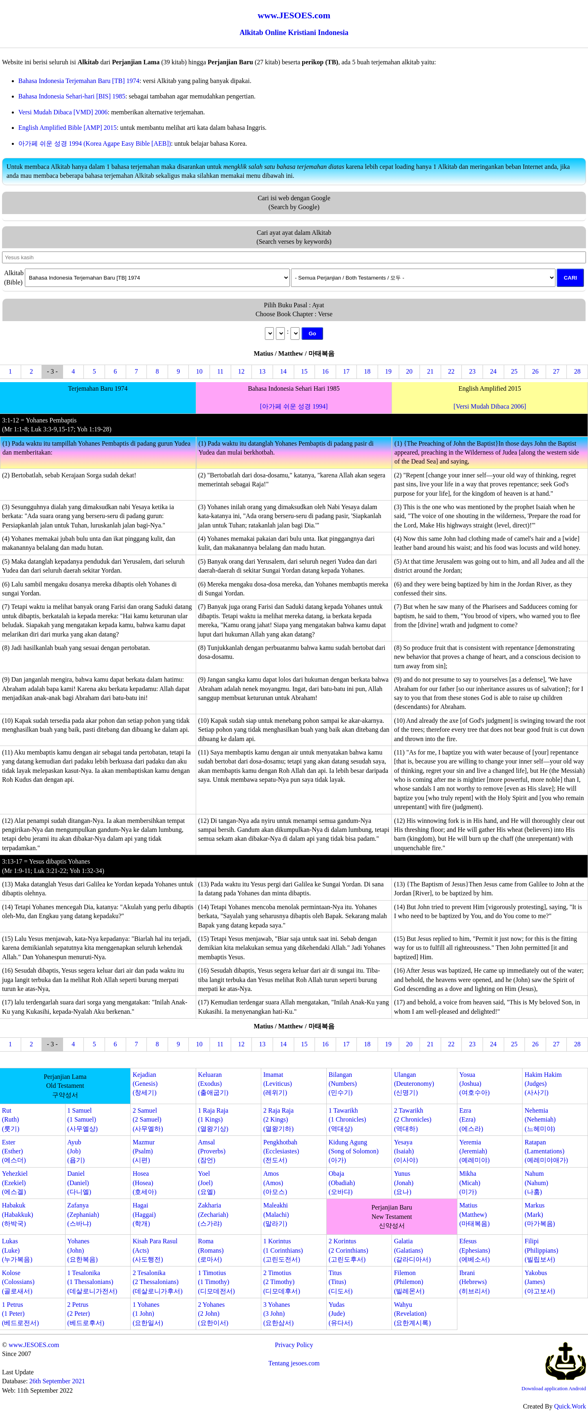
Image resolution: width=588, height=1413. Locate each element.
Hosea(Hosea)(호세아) (145, 1182)
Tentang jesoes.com (294, 1363)
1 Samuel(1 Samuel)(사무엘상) (82, 1119)
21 (430, 371)
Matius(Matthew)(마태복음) (474, 1214)
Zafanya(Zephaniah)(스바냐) (83, 1214)
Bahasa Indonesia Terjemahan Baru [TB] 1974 (79, 80)
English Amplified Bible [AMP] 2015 (67, 127)
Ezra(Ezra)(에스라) (471, 1119)
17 (346, 371)
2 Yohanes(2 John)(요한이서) (213, 1313)
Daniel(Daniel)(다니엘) (79, 1182)
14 (283, 371)
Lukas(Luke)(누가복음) (17, 1250)
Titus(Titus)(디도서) (341, 1282)
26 (535, 371)
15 (304, 371)
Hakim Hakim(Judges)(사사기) (543, 1083)
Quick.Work (570, 1406)
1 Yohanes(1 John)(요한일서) (148, 1313)
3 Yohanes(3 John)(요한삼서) (278, 1313)
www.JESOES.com (34, 1344)
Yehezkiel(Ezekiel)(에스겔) (15, 1182)
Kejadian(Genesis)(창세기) (145, 1083)
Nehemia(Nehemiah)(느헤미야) (540, 1119)
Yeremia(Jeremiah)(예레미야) (474, 1151)
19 (388, 371)
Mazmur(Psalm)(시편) (144, 1151)
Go (312, 333)
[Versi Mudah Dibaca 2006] (490, 406)
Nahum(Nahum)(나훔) (536, 1182)
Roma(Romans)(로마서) (210, 1250)
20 (409, 371)
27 (556, 371)
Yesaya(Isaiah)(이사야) (406, 1151)
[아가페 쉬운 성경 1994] (294, 406)
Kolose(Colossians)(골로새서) (18, 1282)
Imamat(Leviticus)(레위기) (277, 1083)
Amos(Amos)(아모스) (275, 1182)
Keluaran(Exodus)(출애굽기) (213, 1083)
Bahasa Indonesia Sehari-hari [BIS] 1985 (71, 96)
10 (199, 371)
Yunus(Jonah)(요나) (403, 1182)
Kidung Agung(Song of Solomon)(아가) (354, 1151)
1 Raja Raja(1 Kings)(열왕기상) (213, 1119)
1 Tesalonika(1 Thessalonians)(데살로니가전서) (92, 1282)
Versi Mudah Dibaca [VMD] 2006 (63, 112)
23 (472, 371)
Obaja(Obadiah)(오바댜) (342, 1182)
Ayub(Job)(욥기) (76, 1151)
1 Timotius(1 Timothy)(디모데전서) (216, 1282)
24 (493, 371)
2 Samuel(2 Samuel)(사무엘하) (148, 1119)
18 (367, 371)
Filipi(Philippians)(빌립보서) (541, 1250)
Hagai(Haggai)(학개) (144, 1214)
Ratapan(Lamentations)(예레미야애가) (546, 1151)
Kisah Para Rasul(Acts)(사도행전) (155, 1250)
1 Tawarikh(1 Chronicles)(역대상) (347, 1119)
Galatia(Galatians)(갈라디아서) (412, 1250)
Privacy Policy (294, 1344)
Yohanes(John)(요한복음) (82, 1250)
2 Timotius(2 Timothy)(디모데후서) (281, 1282)
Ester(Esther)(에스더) (14, 1151)
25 (514, 371)
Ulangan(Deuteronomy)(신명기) (414, 1083)
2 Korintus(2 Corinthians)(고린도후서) (348, 1250)
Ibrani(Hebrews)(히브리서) (474, 1282)
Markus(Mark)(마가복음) (540, 1214)
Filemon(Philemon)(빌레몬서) (409, 1282)
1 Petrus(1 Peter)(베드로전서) (20, 1313)
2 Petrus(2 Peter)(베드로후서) (85, 1313)
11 (220, 371)
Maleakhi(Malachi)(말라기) (276, 1214)
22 (451, 371)
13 (262, 371)
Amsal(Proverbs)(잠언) (211, 1151)
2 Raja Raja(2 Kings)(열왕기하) (278, 1119)
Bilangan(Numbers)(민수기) (343, 1083)
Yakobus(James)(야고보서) (540, 1282)
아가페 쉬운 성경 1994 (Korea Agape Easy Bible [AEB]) (94, 143)
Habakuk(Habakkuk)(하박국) (17, 1214)
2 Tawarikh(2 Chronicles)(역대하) (412, 1119)
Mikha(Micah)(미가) (470, 1182)
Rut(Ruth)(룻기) (11, 1119)
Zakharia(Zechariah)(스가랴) (213, 1214)
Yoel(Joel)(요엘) (206, 1182)
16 (325, 371)
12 (241, 371)
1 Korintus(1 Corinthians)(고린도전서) (283, 1250)
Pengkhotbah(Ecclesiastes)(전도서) (281, 1151)
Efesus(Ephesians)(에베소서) (474, 1250)
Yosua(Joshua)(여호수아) (474, 1083)
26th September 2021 (57, 1381)
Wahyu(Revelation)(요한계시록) (412, 1313)
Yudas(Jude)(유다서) (341, 1313)
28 (577, 371)
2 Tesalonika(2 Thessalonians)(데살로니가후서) (158, 1282)
